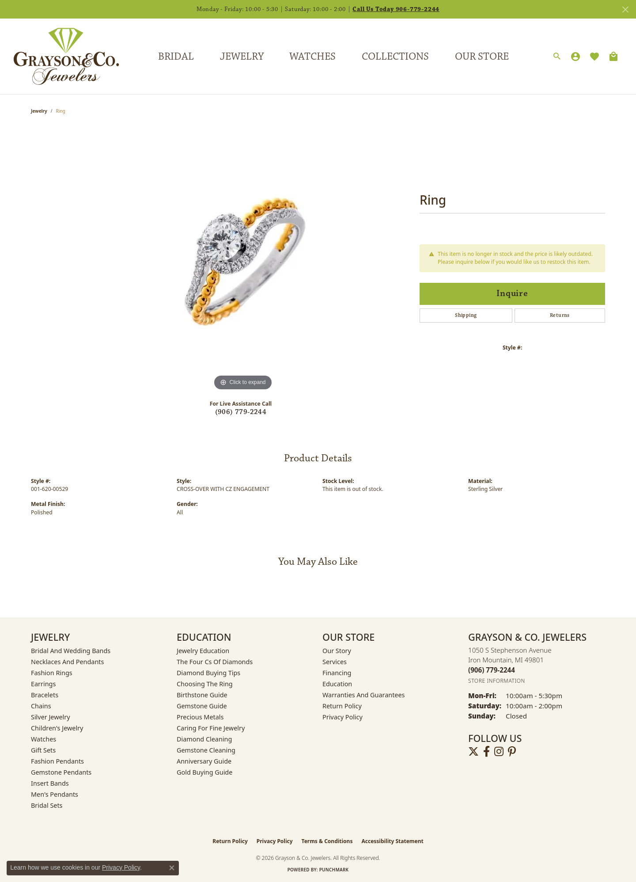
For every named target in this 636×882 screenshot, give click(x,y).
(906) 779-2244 (241, 412)
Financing (336, 673)
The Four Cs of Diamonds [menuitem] (215, 662)
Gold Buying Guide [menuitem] (204, 772)
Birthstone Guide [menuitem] (202, 695)
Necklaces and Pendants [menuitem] (67, 662)
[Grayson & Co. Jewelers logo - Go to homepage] (59, 56)
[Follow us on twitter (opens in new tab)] (473, 751)
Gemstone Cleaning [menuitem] (206, 750)
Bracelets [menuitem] (44, 695)
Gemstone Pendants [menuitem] (61, 772)
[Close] (625, 9)
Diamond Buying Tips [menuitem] (208, 673)
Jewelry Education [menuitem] (203, 650)
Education (337, 684)
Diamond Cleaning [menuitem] (204, 739)
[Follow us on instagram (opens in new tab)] (499, 751)
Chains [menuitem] (41, 706)
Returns (560, 315)
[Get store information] (496, 680)
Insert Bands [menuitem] (50, 783)
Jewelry (242, 56)
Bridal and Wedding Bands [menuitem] (70, 650)
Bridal (176, 56)
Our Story (336, 650)
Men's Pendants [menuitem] (54, 794)
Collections (395, 56)
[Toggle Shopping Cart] (613, 56)
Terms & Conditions (327, 841)
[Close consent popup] (171, 868)
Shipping (466, 315)
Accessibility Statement (392, 841)
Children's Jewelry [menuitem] (57, 728)
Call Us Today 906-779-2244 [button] (395, 9)
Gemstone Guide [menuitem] (202, 706)
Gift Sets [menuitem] (43, 750)
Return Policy (342, 706)
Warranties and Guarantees (363, 695)
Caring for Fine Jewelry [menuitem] (211, 728)
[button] (557, 56)
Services (334, 662)
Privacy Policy (342, 717)
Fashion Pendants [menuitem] (57, 761)
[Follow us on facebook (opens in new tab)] (486, 751)
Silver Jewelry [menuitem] (50, 717)
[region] (242, 260)
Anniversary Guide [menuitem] (204, 761)
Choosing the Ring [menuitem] (205, 684)
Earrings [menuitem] (43, 684)
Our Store (482, 56)
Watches (312, 56)
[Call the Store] (491, 669)
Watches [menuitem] (43, 739)
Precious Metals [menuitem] (200, 717)
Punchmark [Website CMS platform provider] (334, 870)
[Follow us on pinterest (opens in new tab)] (512, 751)
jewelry (39, 111)
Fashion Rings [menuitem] (51, 673)
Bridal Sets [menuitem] (47, 805)
